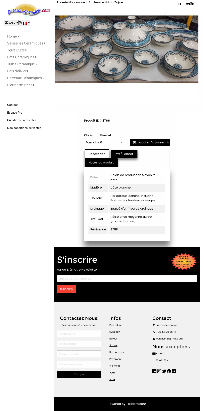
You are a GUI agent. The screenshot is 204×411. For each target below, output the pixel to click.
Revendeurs (116, 352)
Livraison (114, 332)
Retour (113, 338)
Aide (112, 379)
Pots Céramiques (21, 57)
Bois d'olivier (17, 71)
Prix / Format (124, 154)
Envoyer (79, 374)
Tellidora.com (136, 404)
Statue (113, 345)
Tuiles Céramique (22, 64)
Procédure (115, 325)
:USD (11, 22)
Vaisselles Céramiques (26, 43)
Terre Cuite (17, 50)
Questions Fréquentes (21, 120)
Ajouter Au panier (151, 142)
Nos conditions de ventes (24, 128)
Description (97, 154)
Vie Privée (114, 365)
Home (13, 36)
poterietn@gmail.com (169, 338)
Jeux (112, 372)
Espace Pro (14, 112)
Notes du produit (101, 162)
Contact (12, 105)
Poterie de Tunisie (166, 325)
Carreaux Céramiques (25, 78)
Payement (115, 359)
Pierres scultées (20, 85)
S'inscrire (66, 289)
